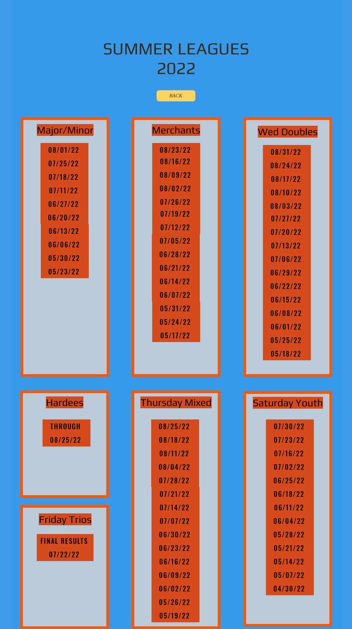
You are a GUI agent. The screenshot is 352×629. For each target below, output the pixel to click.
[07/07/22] (175, 521)
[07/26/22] (176, 202)
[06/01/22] (287, 326)
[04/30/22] (290, 588)
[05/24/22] (176, 322)
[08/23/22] (176, 149)
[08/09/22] (176, 175)
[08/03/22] (287, 206)
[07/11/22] (64, 190)
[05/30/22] (65, 258)
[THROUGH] (66, 426)
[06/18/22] (290, 494)
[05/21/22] (290, 548)
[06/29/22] (287, 272)
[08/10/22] (287, 192)
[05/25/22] (287, 340)
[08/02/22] (176, 188)
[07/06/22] (287, 259)
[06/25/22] (290, 480)
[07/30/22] (290, 426)
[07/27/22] (287, 218)
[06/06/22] (65, 244)
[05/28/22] (290, 534)
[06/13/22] (65, 231)
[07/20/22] (287, 232)
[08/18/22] (175, 439)
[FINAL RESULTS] (65, 541)
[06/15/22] (287, 299)
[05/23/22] (65, 271)
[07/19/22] (176, 213)
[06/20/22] (64, 217)
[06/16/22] (175, 561)
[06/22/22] (287, 286)
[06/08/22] (287, 313)
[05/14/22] (290, 561)
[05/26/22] (175, 602)
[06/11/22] (290, 507)
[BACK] (176, 95)
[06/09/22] (175, 575)
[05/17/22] (176, 335)
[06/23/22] (175, 548)
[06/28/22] (176, 254)
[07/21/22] (175, 494)
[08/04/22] (175, 467)
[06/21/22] (176, 267)
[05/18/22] (287, 353)
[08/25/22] (66, 439)
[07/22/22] (65, 554)
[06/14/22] (176, 281)
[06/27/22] (64, 204)
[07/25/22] (64, 163)
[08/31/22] (287, 152)
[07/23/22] (290, 439)
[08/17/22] (287, 179)
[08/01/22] (64, 149)
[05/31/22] (176, 308)
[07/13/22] (287, 245)
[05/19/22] (175, 615)
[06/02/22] (175, 588)
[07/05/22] (176, 240)
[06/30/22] (175, 534)
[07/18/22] (64, 177)
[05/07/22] (290, 575)
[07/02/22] (290, 467)
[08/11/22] (175, 453)
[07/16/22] (290, 453)
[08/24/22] (287, 165)
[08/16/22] (176, 161)
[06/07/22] (176, 294)
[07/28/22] (175, 480)
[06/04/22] (290, 521)
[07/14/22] (175, 507)
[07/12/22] (176, 227)
